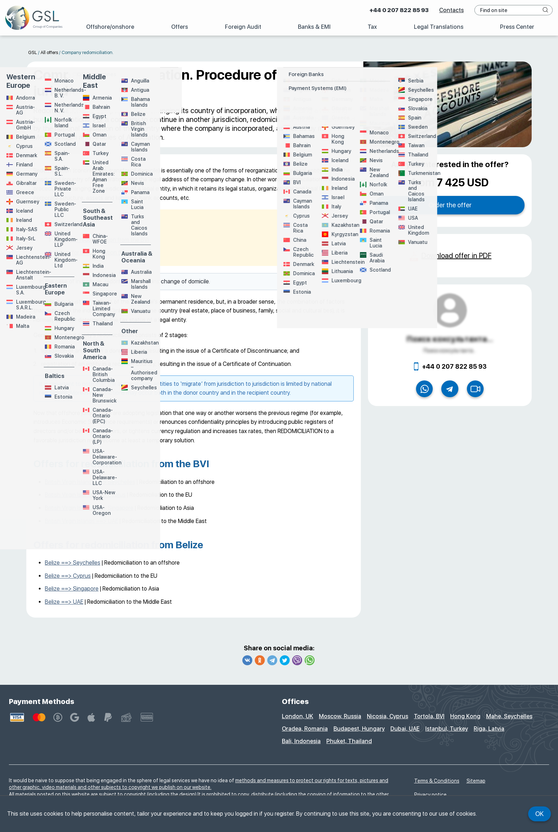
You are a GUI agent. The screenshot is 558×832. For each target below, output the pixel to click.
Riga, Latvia (489, 728)
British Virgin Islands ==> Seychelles (90, 482)
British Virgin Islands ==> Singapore (89, 508)
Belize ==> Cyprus (68, 575)
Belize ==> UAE (64, 601)
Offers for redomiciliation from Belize (100, 252)
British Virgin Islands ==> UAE (81, 521)
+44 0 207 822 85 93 (398, 10)
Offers (179, 26)
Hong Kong (465, 716)
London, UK (297, 716)
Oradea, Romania (305, 728)
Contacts (451, 10)
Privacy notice (430, 795)
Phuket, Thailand (349, 741)
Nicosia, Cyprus (387, 716)
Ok (539, 813)
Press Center (517, 26)
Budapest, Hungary (359, 728)
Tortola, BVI (429, 716)
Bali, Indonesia (301, 741)
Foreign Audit (243, 26)
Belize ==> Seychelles (72, 562)
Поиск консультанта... (449, 338)
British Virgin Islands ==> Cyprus (85, 494)
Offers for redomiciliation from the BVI (101, 239)
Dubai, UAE (405, 728)
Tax (372, 26)
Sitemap (476, 781)
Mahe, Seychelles (509, 716)
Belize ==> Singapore (72, 588)
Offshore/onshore (110, 26)
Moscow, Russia (340, 716)
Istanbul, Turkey (446, 728)
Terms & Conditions (436, 781)
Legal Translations (438, 26)
